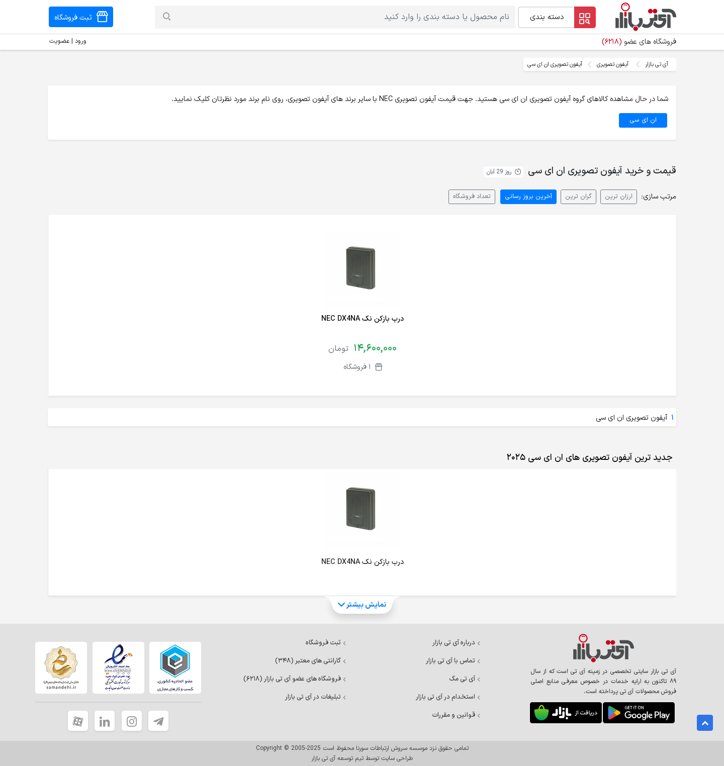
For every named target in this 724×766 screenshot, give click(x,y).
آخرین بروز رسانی (528, 196)
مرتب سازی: (658, 196)
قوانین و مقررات (456, 715)
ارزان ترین (618, 196)
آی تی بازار (656, 64)
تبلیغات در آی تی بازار (315, 697)
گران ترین (578, 196)
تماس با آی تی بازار (453, 661)
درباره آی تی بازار (456, 643)
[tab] (587, 457)
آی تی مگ (465, 679)
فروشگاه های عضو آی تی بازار (294, 679)
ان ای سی (643, 120)
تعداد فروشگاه (472, 196)
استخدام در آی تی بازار (448, 697)
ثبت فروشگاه (326, 643)
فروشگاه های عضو (639, 42)
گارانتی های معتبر (310, 661)
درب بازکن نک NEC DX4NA (362, 319)
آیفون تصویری (612, 64)
